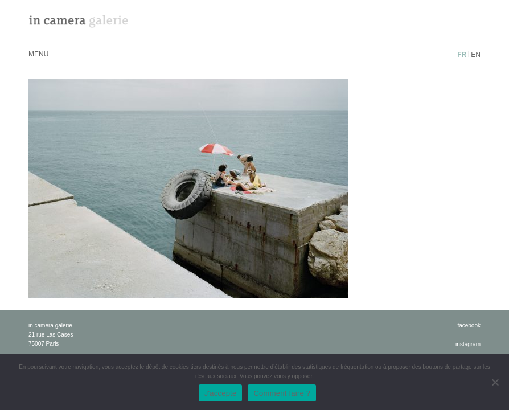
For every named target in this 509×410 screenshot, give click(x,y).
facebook (469, 325)
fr (461, 55)
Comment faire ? (281, 393)
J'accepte (220, 393)
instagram (468, 344)
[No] (494, 382)
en (476, 55)
